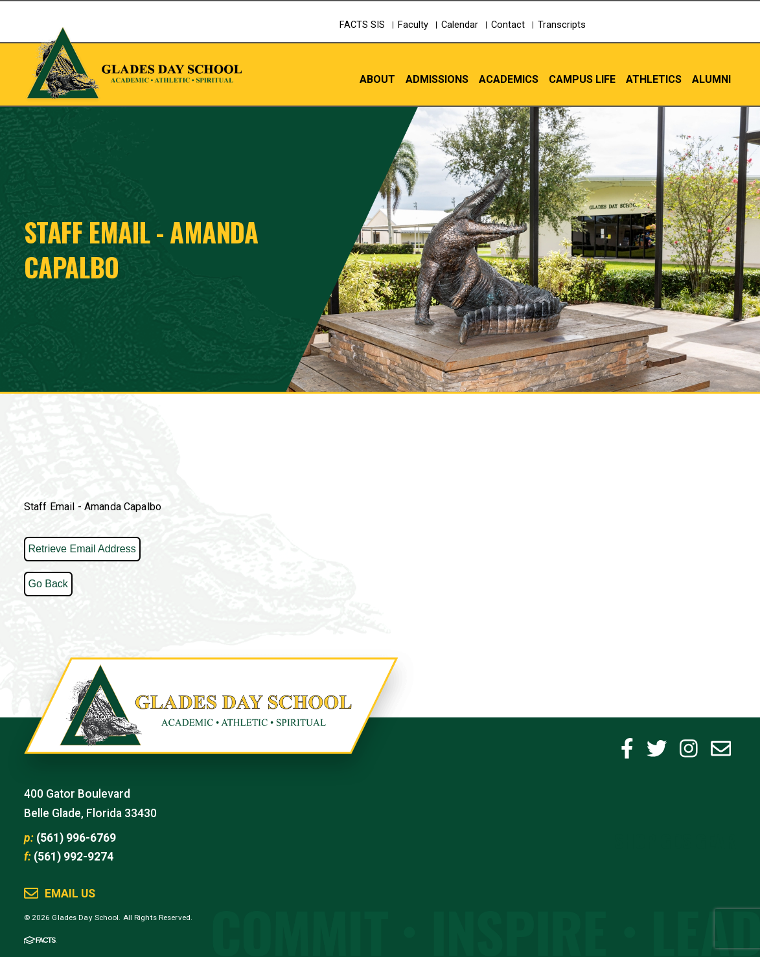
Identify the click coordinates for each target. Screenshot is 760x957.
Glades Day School (211, 717)
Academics (508, 79)
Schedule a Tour (679, 36)
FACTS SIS (362, 24)
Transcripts (562, 24)
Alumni (711, 79)
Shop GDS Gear (675, 840)
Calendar (459, 24)
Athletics (654, 79)
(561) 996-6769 (76, 837)
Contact (508, 24)
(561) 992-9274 (73, 856)
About (377, 79)
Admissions (437, 79)
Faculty (413, 24)
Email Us (70, 893)
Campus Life (582, 79)
